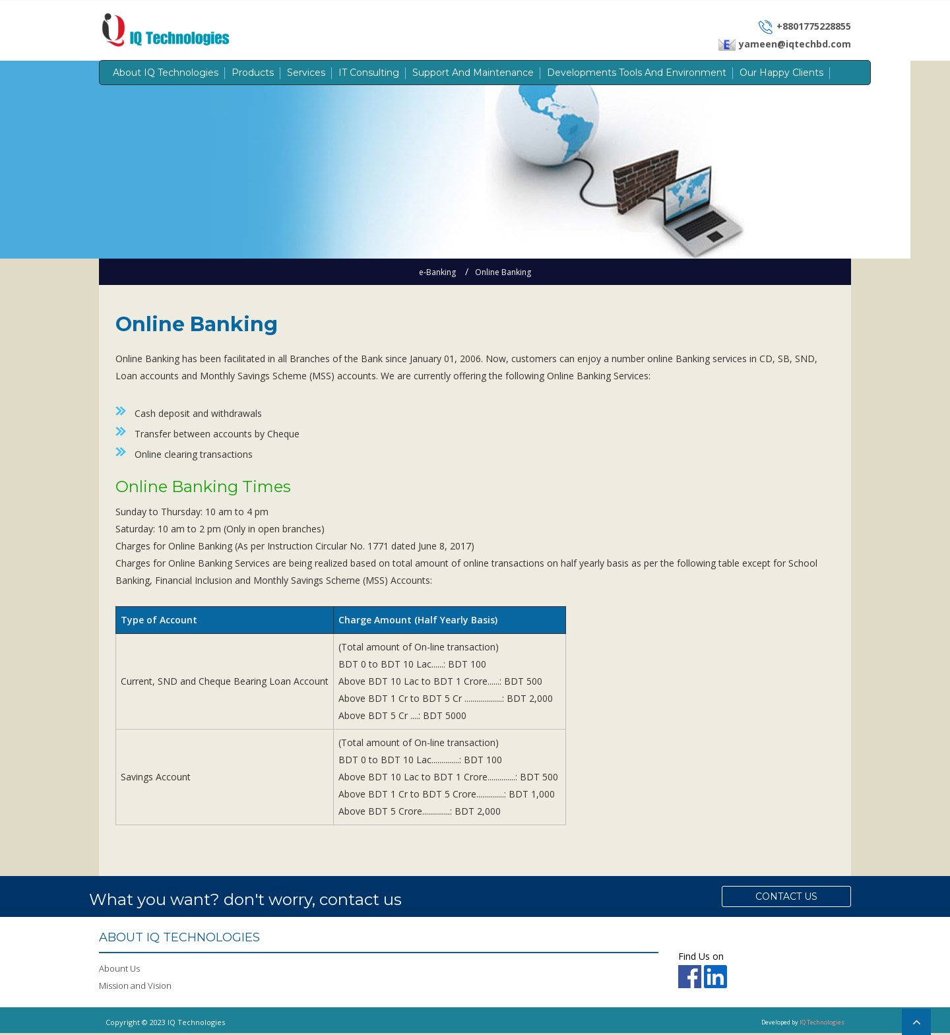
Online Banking (503, 272)
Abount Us (119, 970)
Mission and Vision (135, 987)
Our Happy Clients (781, 72)
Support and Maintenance (473, 72)
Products (253, 72)
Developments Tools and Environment (636, 72)
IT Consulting (368, 72)
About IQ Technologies (165, 72)
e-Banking (437, 272)
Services (306, 72)
